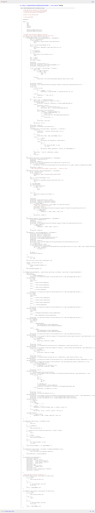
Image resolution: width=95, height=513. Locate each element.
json (93, 511)
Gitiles (7, 511)
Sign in (93, 1)
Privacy (9, 511)
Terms (13, 511)
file (43, 8)
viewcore (56, 5)
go (20, 5)
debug (23, 5)
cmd (52, 5)
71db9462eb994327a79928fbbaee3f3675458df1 (37, 5)
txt (90, 511)
